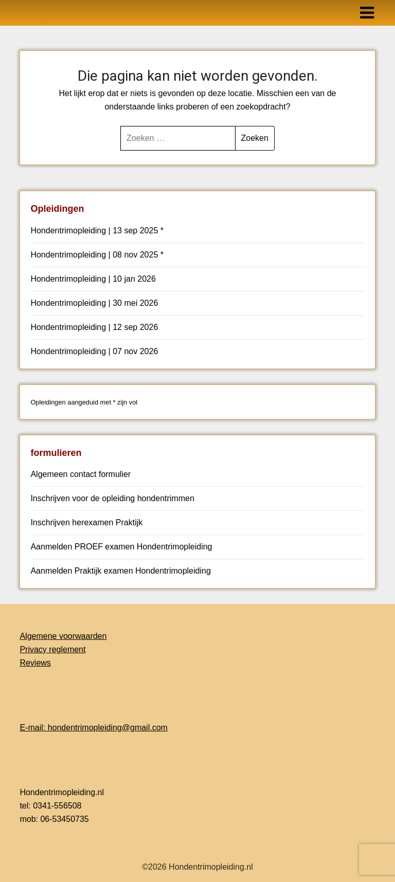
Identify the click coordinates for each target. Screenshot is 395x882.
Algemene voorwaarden (63, 636)
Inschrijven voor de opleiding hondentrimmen (112, 498)
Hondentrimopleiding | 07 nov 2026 (94, 351)
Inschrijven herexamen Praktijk (86, 522)
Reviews (35, 662)
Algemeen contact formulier (80, 474)
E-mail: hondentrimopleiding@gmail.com (93, 727)
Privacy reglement (52, 649)
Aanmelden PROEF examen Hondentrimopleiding (121, 546)
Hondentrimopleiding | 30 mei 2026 (94, 303)
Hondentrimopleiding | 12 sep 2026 (94, 327)
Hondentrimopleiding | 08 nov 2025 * (97, 254)
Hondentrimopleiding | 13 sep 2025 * (97, 230)
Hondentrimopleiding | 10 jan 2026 (92, 278)
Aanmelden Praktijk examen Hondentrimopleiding (120, 570)
